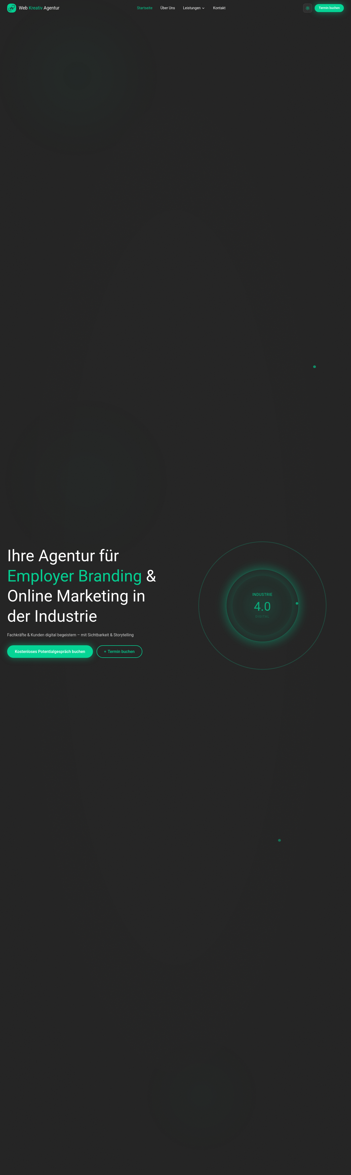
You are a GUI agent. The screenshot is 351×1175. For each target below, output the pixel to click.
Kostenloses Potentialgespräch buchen (50, 655)
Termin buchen (119, 655)
